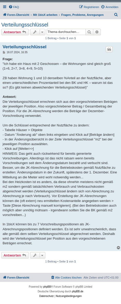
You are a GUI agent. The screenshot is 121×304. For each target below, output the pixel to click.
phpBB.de (77, 291)
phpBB (47, 286)
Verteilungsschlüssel (24, 25)
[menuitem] (14, 7)
